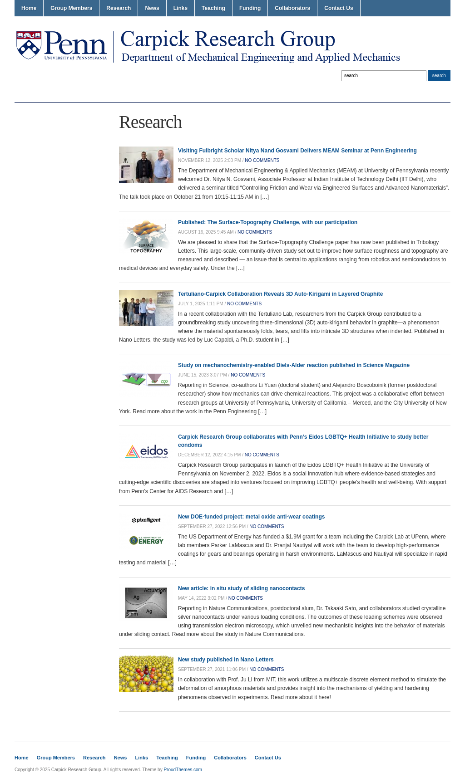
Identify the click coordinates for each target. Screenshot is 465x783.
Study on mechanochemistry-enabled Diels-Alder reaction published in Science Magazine (294, 365)
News (152, 8)
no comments (262, 160)
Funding (250, 8)
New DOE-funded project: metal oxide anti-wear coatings (251, 517)
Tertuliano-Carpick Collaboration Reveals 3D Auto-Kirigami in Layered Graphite (280, 294)
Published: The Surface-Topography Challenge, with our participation (267, 222)
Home (28, 8)
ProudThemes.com (182, 769)
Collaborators (292, 8)
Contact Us (338, 8)
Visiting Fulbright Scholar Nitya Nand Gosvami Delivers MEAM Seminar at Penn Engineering (297, 150)
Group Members (71, 8)
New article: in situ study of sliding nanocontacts (241, 588)
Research (118, 8)
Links (180, 8)
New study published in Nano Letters (226, 659)
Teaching (213, 8)
